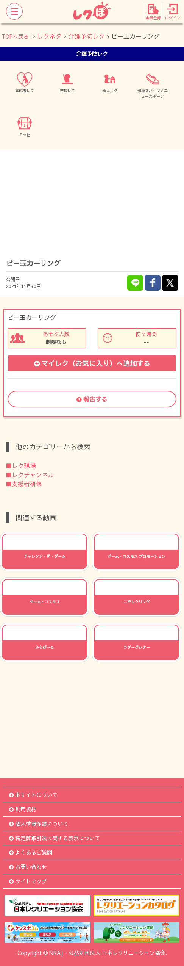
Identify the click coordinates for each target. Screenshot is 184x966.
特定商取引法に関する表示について (54, 838)
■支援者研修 (24, 483)
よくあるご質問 (30, 852)
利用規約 (22, 809)
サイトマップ (28, 881)
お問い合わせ (28, 866)
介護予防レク (86, 36)
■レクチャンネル (30, 474)
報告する (92, 399)
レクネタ (49, 36)
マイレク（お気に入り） (92, 363)
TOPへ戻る (15, 36)
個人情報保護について (38, 823)
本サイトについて (33, 794)
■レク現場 (21, 465)
